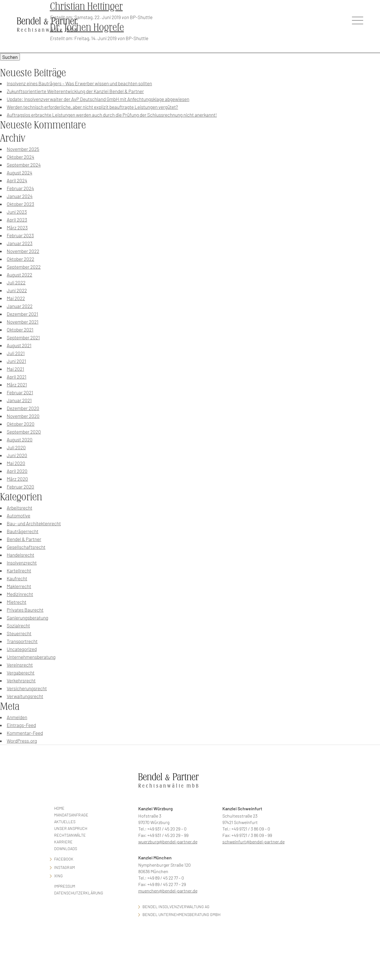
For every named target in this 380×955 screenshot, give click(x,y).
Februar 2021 (20, 392)
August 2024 (19, 172)
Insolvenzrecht (22, 562)
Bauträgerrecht (22, 531)
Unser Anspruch (70, 828)
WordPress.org (22, 741)
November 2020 (23, 416)
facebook (63, 859)
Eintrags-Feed (21, 725)
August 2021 (19, 345)
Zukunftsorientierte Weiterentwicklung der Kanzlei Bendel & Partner (75, 91)
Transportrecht (22, 641)
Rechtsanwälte (70, 835)
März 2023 (17, 227)
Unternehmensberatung (31, 657)
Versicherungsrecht (27, 688)
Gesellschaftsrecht (26, 547)
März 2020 (17, 479)
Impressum (64, 886)
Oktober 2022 (20, 259)
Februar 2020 (20, 486)
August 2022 (19, 274)
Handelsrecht (20, 555)
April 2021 (16, 376)
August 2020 (20, 439)
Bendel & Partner (24, 539)
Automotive (18, 515)
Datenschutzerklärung (78, 892)
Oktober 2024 (20, 157)
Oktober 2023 (20, 204)
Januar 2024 (20, 196)
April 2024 (17, 180)
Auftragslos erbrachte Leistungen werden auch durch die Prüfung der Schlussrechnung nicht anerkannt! (112, 115)
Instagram (64, 867)
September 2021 (23, 337)
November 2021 (22, 322)
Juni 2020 (17, 455)
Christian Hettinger (86, 6)
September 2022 (24, 267)
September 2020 (24, 431)
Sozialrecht (18, 625)
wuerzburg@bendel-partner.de (167, 841)
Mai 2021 (15, 369)
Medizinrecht (20, 594)
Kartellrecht (19, 570)
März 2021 (17, 384)
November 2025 (23, 149)
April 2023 (17, 219)
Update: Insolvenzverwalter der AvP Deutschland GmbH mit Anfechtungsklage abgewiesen (98, 99)
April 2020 (17, 471)
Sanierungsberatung (27, 617)
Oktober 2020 (20, 424)
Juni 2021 (16, 361)
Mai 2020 (16, 463)
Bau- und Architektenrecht (34, 523)
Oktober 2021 (20, 329)
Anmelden (17, 717)
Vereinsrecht (20, 665)
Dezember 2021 (22, 314)
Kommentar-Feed (25, 733)
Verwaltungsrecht (25, 696)
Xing (58, 875)
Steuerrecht (19, 633)
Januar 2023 (20, 243)
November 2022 (23, 251)
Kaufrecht (17, 578)
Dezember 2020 (23, 408)
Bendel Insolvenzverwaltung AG (175, 906)
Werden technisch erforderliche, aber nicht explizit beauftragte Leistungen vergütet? (92, 107)
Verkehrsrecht (21, 680)
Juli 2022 (16, 282)
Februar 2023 (20, 235)
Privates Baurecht (25, 610)
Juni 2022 (17, 290)
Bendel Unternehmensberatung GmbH (181, 914)
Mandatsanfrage (71, 815)
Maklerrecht (19, 586)
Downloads (65, 848)
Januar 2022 (20, 306)
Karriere (63, 841)
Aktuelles (64, 821)
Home (59, 808)
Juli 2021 (16, 353)
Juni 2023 (17, 212)
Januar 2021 (19, 400)
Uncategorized (22, 649)
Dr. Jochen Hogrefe (87, 27)
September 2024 (24, 164)
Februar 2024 (20, 188)
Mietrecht (16, 602)
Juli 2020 (16, 447)
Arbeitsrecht (19, 507)
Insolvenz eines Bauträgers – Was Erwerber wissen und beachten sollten (79, 83)
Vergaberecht (20, 672)
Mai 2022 (16, 298)
